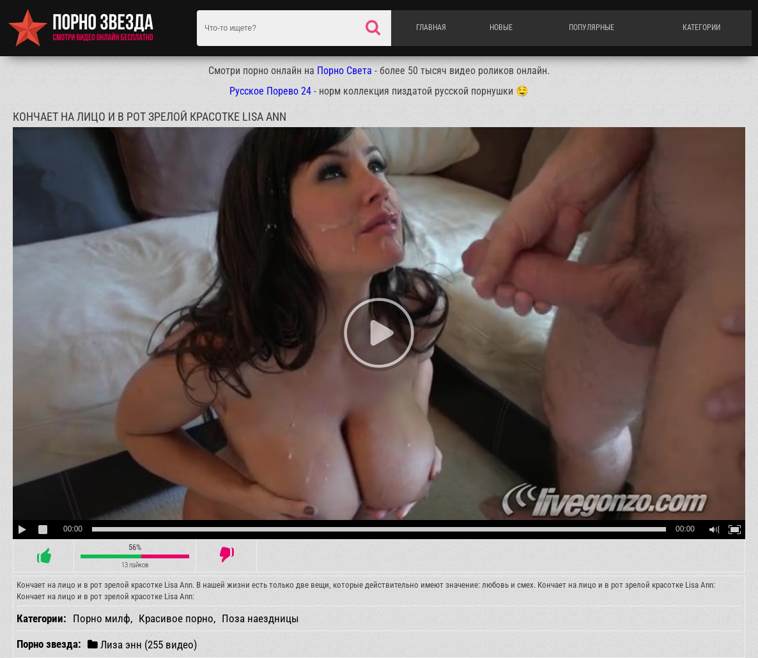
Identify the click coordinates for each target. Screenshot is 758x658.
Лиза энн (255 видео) (142, 644)
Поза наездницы (260, 618)
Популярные (591, 27)
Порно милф (101, 618)
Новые (501, 27)
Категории (701, 27)
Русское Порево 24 (270, 91)
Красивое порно (176, 618)
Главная (431, 27)
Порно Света (344, 71)
